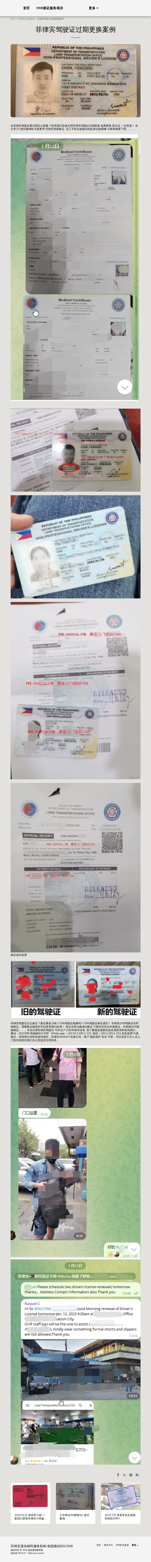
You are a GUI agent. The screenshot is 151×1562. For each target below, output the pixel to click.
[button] (130, 8)
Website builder (36, 1553)
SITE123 (22, 1553)
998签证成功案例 (26, 18)
